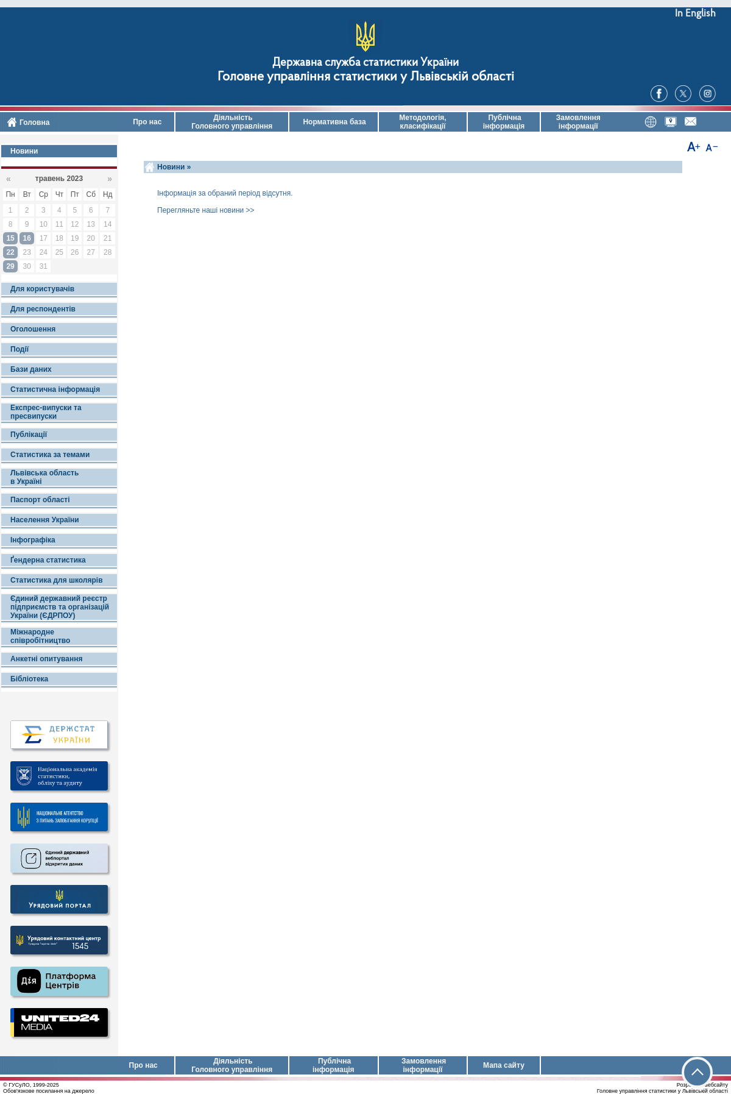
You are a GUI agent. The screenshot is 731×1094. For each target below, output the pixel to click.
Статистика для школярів (56, 580)
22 (10, 252)
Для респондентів (43, 309)
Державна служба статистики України (365, 63)
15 (10, 238)
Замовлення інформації (578, 121)
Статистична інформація (55, 389)
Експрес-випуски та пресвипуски (46, 412)
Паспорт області (40, 499)
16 (27, 238)
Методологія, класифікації (423, 121)
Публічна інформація (504, 121)
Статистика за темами (50, 454)
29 (10, 266)
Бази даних (31, 369)
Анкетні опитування (46, 659)
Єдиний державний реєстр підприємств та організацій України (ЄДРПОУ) (59, 607)
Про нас (146, 122)
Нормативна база (333, 122)
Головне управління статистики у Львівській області (365, 77)
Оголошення (32, 329)
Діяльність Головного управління (231, 121)
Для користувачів (42, 289)
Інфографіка (32, 540)
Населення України (44, 520)
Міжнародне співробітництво (40, 636)
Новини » (174, 167)
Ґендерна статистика (48, 560)
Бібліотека (29, 679)
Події (19, 349)
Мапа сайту (503, 1065)
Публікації (28, 434)
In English (695, 14)
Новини (24, 151)
